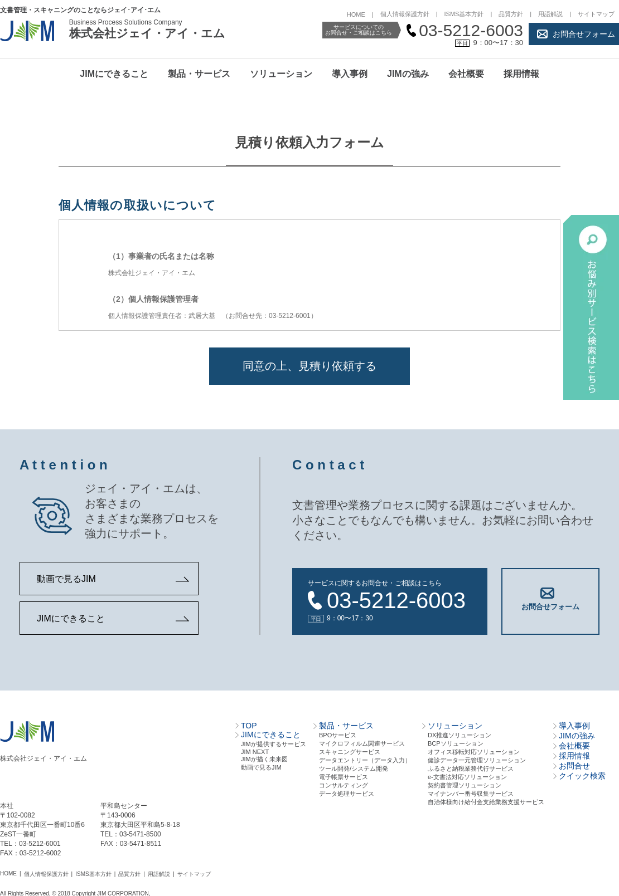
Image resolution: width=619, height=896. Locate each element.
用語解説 (550, 14)
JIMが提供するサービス (273, 743)
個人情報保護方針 (404, 14)
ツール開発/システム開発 (353, 768)
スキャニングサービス (349, 751)
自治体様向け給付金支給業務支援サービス (486, 801)
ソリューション (281, 74)
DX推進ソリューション (459, 734)
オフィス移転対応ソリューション (474, 751)
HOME (356, 14)
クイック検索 (582, 775)
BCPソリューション (455, 743)
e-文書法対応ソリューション (467, 776)
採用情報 (521, 74)
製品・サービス (199, 74)
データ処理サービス (346, 793)
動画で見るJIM (66, 579)
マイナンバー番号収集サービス (471, 793)
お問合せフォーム (584, 34)
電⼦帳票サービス (343, 776)
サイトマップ (596, 14)
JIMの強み (408, 74)
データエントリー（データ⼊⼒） (365, 759)
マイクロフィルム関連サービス (362, 743)
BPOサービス (337, 734)
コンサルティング (343, 784)
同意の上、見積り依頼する (309, 366)
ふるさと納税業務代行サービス (471, 768)
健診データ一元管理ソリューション (477, 759)
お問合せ (574, 765)
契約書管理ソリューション (464, 784)
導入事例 (349, 74)
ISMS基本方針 (464, 14)
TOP (249, 725)
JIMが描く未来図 (264, 758)
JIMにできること (114, 74)
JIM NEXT (255, 751)
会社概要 (466, 74)
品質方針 (511, 14)
